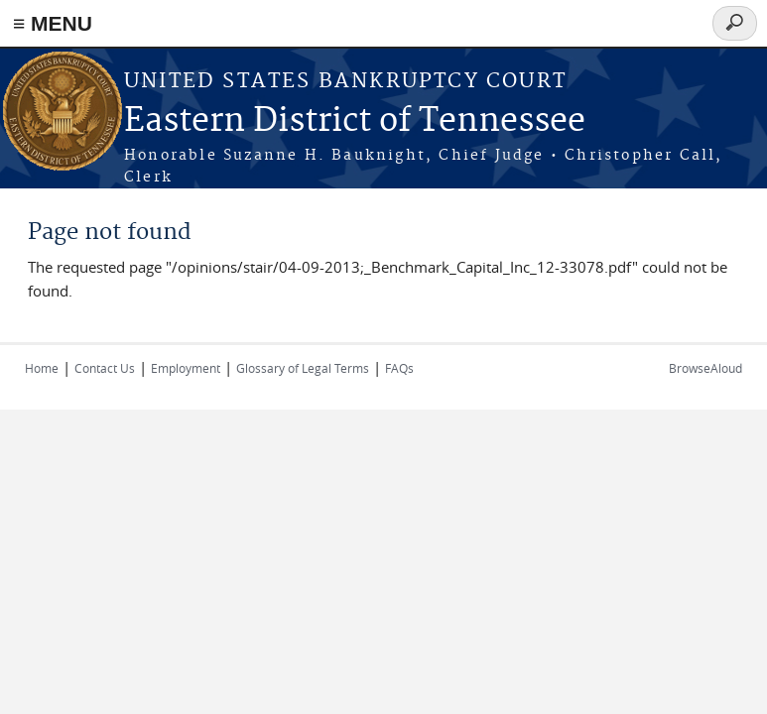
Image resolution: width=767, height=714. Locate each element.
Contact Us (104, 368)
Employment (185, 368)
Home (42, 368)
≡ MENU (52, 23)
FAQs (399, 368)
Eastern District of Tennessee (354, 121)
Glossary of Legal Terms (302, 368)
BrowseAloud (705, 368)
